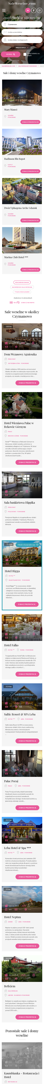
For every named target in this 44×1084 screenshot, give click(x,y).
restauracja (12, 1081)
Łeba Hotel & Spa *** (17, 848)
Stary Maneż (10, 109)
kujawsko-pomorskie (22, 995)
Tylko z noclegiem (22, 292)
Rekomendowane (22, 282)
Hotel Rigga (12, 571)
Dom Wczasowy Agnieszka (20, 354)
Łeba (22, 719)
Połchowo (12, 511)
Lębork (10, 995)
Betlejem (9, 986)
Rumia (22, 650)
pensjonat (12, 359)
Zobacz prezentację (30, 122)
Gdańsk (10, 115)
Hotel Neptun (12, 917)
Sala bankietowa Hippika (19, 502)
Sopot (10, 164)
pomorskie (12, 117)
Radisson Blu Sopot (14, 158)
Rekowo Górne (13, 436)
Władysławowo (15, 580)
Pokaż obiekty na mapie (33, 54)
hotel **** (11, 719)
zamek (10, 922)
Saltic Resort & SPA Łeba (19, 714)
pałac (10, 431)
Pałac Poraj (11, 781)
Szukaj (10, 54)
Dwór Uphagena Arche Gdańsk (20, 207)
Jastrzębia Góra (14, 363)
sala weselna (13, 991)
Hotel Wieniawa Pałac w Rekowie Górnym (19, 425)
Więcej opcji (22, 47)
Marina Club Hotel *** (16, 257)
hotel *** (12, 576)
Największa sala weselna (22, 287)
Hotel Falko (11, 645)
